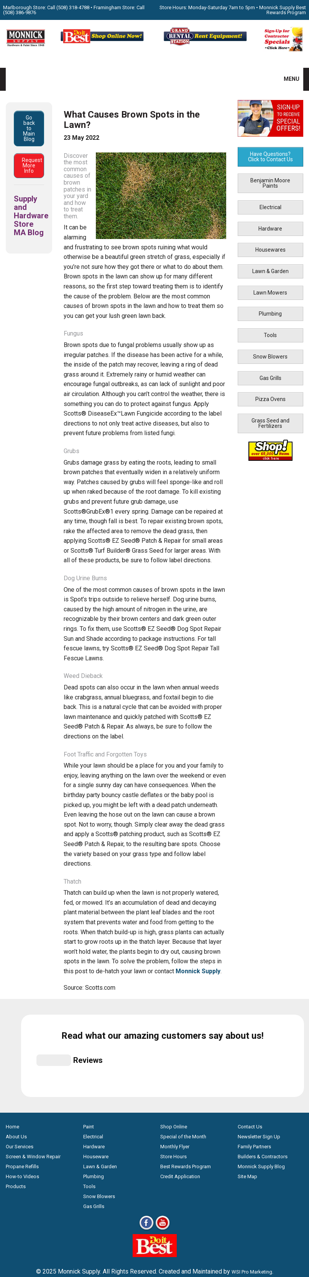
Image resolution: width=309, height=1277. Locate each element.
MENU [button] (287, 79)
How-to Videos (22, 1253)
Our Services (19, 1223)
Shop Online (173, 1203)
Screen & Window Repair (33, 1233)
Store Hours (173, 1233)
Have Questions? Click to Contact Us (270, 156)
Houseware (95, 1233)
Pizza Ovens (270, 399)
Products (16, 1263)
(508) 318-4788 (72, 7)
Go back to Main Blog (29, 128)
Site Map (247, 1253)
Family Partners (254, 1223)
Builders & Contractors (263, 1233)
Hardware (270, 229)
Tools (270, 335)
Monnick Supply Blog (261, 1243)
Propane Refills (22, 1243)
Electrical (270, 207)
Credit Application (180, 1253)
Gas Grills (270, 378)
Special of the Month (183, 1213)
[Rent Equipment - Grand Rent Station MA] (206, 44)
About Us (16, 1213)
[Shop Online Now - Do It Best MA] (103, 44)
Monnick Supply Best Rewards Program (282, 10)
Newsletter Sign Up (259, 1213)
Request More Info (32, 165)
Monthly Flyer (174, 1223)
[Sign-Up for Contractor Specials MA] (283, 50)
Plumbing (270, 314)
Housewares (270, 250)
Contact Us (250, 1203)
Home (12, 1203)
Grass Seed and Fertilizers (270, 423)
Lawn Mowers (270, 293)
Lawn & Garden (270, 271)
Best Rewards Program (185, 1243)
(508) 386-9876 (19, 12)
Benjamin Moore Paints (270, 183)
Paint (88, 1203)
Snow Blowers (270, 357)
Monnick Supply (198, 971)
